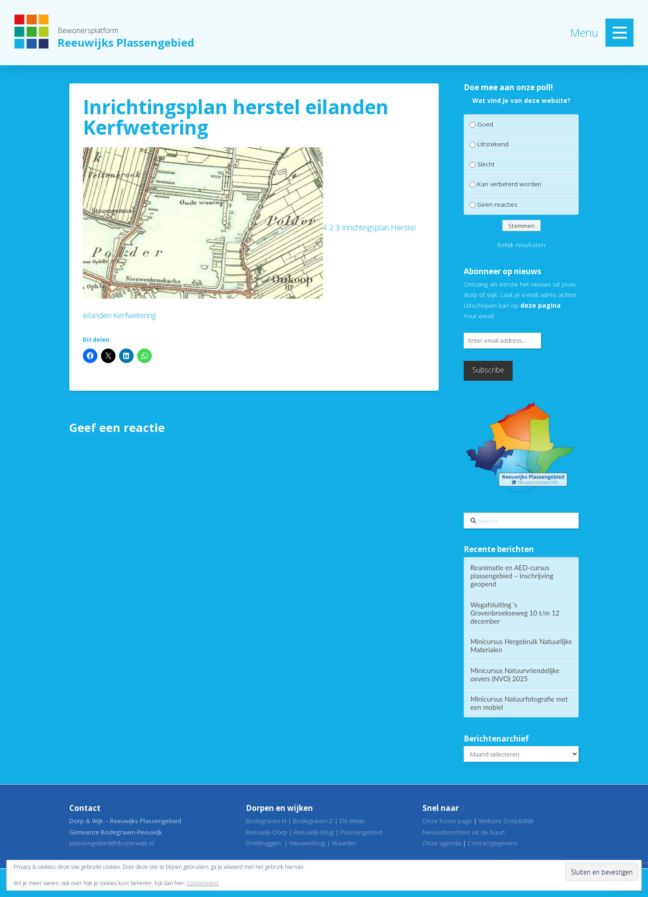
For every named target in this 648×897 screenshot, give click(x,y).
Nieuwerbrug (307, 843)
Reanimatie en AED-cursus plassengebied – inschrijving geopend (511, 575)
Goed (485, 124)
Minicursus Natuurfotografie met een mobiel (519, 703)
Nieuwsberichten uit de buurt (463, 832)
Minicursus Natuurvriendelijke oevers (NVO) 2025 (515, 674)
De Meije (352, 820)
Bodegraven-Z (313, 820)
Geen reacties (497, 204)
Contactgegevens (493, 843)
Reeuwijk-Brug (314, 832)
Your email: (479, 315)
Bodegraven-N (266, 820)
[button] (619, 33)
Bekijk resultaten (521, 244)
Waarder (344, 843)
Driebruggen (263, 843)
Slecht (486, 164)
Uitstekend (493, 144)
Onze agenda (441, 843)
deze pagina (540, 305)
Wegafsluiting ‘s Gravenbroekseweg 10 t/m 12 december (515, 613)
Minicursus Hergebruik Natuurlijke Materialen (521, 645)
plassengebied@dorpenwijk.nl (111, 843)
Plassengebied (361, 832)
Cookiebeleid (203, 883)
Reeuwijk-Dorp (266, 832)
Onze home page (447, 820)
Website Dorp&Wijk (506, 820)
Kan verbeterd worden (509, 183)
